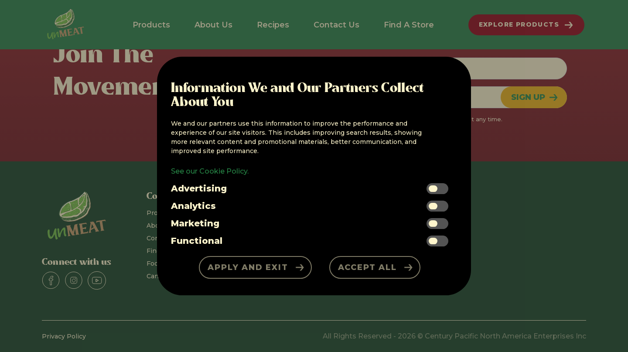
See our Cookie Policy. (210, 171)
